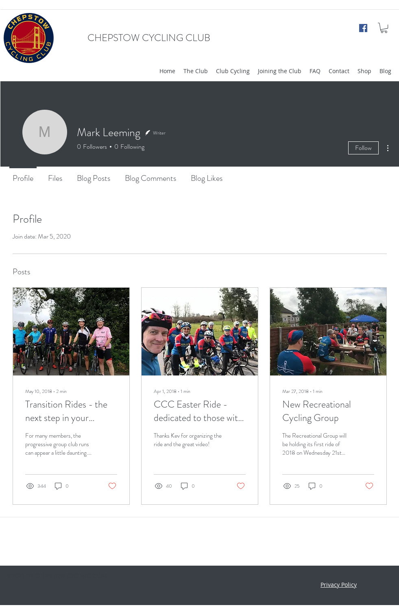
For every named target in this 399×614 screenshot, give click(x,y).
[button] (384, 28)
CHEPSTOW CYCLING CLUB (148, 38)
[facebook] (363, 28)
